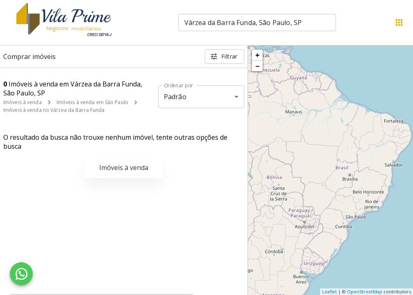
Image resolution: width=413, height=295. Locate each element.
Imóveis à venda (22, 102)
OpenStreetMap (364, 291)
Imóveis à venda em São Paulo (92, 102)
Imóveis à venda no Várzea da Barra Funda (54, 110)
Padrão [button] (175, 96)
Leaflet (329, 291)
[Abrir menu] (399, 22)
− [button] (257, 66)
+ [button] (257, 55)
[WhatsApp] (21, 273)
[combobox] (257, 22)
